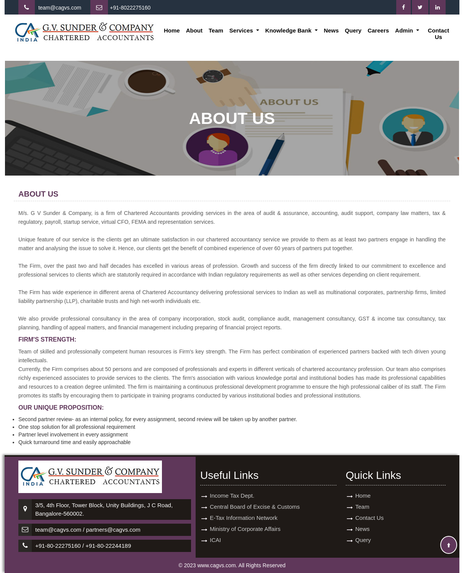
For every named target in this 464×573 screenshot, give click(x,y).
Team (216, 30)
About (194, 30)
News (331, 30)
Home (172, 30)
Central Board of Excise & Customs (255, 499)
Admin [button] (405, 30)
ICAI (215, 533)
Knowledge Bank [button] (289, 30)
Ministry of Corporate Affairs (245, 522)
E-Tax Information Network (244, 511)
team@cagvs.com (59, 8)
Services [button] (242, 30)
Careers (378, 30)
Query (353, 30)
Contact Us (438, 33)
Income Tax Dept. (232, 488)
